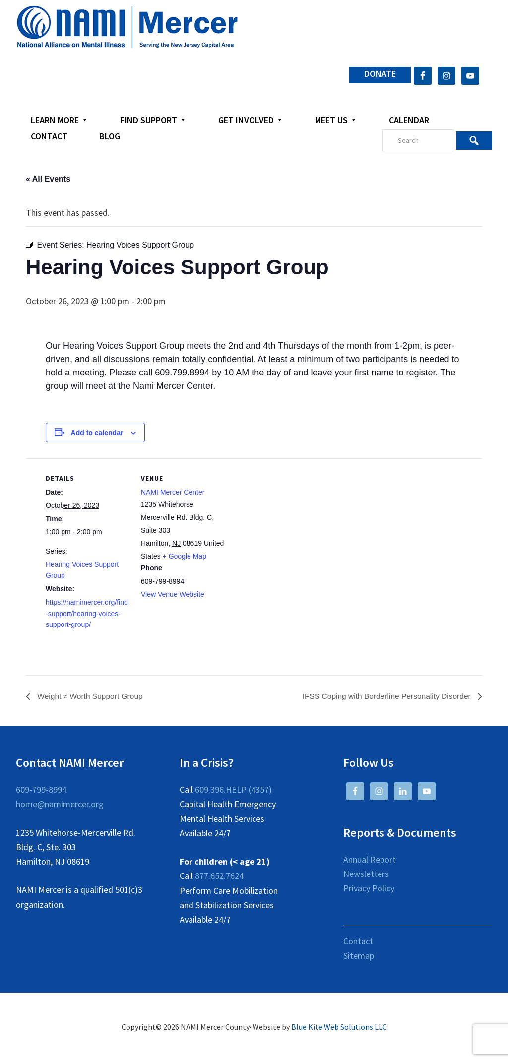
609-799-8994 (41, 790)
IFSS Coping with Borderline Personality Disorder (385, 696)
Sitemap (358, 955)
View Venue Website (172, 594)
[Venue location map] (288, 527)
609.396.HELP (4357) (233, 790)
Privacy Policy (368, 888)
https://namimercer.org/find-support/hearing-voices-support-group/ (87, 613)
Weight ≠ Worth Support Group (90, 696)
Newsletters (366, 874)
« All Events (48, 179)
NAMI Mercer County (127, 27)
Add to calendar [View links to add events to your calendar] (97, 433)
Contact (358, 941)
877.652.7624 (219, 876)
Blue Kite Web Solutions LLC (339, 1027)
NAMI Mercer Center (172, 492)
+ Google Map (184, 556)
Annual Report (369, 859)
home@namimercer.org (60, 804)
